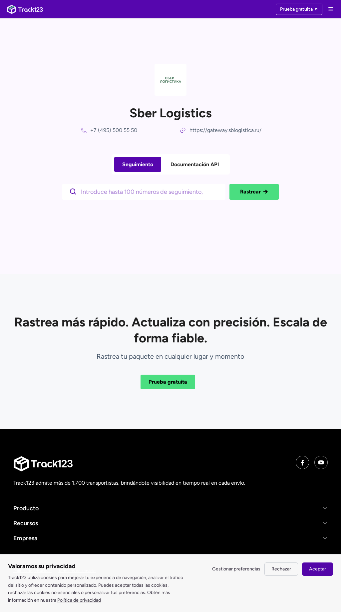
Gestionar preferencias (236, 569)
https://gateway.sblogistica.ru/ (225, 130)
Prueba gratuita (168, 382)
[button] (170, 508)
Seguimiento (137, 164)
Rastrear (254, 191)
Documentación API (194, 164)
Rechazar (281, 569)
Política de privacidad (79, 600)
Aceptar (317, 569)
